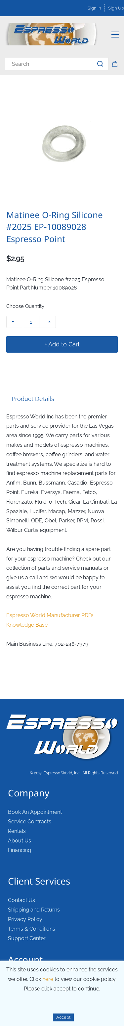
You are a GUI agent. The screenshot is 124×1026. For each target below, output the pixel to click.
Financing (19, 850)
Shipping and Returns (34, 910)
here (47, 979)
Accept (63, 1017)
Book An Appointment (35, 812)
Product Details (33, 398)
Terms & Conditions (31, 929)
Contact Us (21, 900)
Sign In (94, 8)
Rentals (17, 831)
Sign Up (116, 8)
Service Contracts (29, 821)
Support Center (27, 938)
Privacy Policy (25, 919)
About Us (19, 841)
